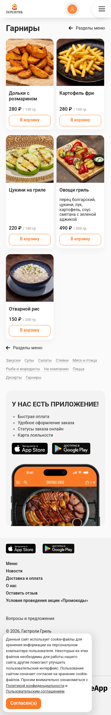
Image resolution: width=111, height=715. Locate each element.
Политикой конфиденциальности (35, 685)
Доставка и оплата (24, 578)
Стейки (62, 360)
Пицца (78, 369)
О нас (11, 585)
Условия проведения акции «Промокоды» (47, 600)
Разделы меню (90, 28)
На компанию (56, 369)
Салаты (45, 360)
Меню (11, 563)
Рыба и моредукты (23, 369)
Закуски (13, 360)
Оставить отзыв (22, 593)
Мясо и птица (85, 360)
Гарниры (33, 377)
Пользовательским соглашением (35, 691)
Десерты (14, 377)
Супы (29, 360)
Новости (14, 571)
